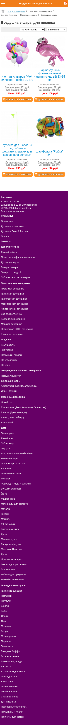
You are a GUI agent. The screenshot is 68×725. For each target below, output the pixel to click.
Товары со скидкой (11, 272)
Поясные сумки (9, 686)
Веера (4, 631)
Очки (3, 621)
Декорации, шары (10, 381)
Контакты (6, 241)
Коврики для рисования (13, 564)
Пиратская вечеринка (12, 288)
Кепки (4, 611)
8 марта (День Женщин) (14, 412)
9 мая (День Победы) (12, 417)
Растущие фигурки (11, 544)
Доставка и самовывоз (13, 226)
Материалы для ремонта (14, 503)
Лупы (4, 554)
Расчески (6, 666)
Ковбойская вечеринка (13, 319)
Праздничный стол (11, 375)
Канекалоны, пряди (11, 661)
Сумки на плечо (9, 696)
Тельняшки (7, 646)
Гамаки (5, 514)
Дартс (4, 534)
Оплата (5, 236)
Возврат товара (9, 267)
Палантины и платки (12, 711)
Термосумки (7, 433)
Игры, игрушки (9, 391)
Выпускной (7, 422)
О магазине (7, 221)
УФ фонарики (8, 524)
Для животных (8, 701)
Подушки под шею (11, 473)
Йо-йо (4, 493)
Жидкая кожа (8, 498)
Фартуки (5, 448)
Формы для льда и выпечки (16, 483)
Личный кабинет (10, 252)
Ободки (5, 616)
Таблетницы (7, 443)
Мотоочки (6, 626)
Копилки (5, 478)
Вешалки (6, 468)
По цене (5, 365)
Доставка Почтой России (14, 231)
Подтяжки (6, 595)
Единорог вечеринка (12, 334)
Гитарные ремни (10, 656)
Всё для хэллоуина (11, 314)
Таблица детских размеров (15, 277)
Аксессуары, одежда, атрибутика (19, 386)
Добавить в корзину (18, 99)
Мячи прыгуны (9, 539)
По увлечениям (9, 360)
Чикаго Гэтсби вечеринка (14, 308)
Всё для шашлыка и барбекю (17, 453)
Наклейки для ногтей (12, 716)
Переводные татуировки (14, 706)
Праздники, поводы (11, 355)
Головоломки (8, 569)
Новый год (6, 402)
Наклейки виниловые (12, 579)
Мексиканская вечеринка (14, 303)
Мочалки (5, 509)
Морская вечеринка (11, 324)
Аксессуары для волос (13, 671)
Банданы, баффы (10, 651)
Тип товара (7, 350)
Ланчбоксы (7, 438)
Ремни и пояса (9, 691)
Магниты (6, 519)
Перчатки (6, 641)
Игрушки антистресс (12, 559)
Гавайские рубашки (11, 590)
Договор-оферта (10, 262)
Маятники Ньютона (11, 549)
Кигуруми (6, 601)
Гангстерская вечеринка (14, 298)
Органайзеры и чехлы (13, 463)
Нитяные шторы (9, 458)
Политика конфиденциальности (18, 257)
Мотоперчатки (8, 636)
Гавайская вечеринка (12, 293)
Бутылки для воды (11, 488)
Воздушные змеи (10, 529)
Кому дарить (8, 345)
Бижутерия (7, 681)
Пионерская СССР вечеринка (17, 329)
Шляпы (5, 606)
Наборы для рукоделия (13, 574)
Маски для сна (9, 676)
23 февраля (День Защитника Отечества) (23, 407)
